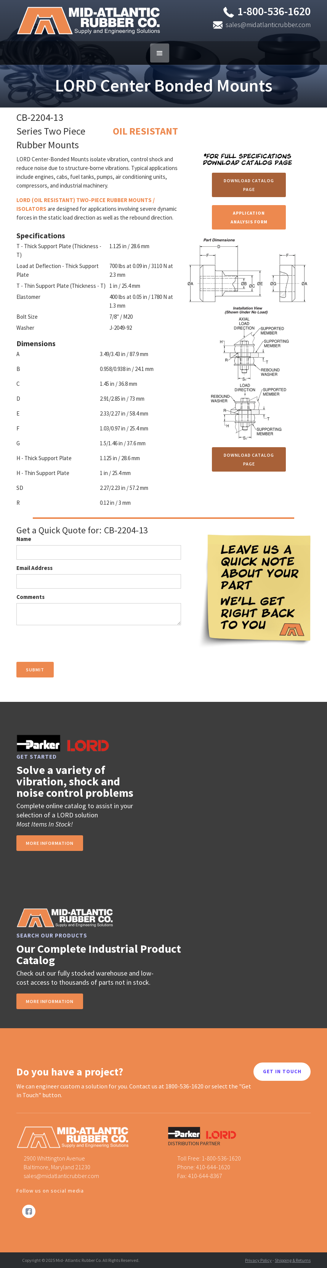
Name (23, 539)
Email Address (34, 567)
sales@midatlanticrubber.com (268, 24)
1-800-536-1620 (274, 11)
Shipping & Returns (293, 1260)
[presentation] (74, 644)
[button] (159, 53)
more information (50, 843)
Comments (30, 596)
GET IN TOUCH (282, 1071)
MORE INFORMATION (50, 1001)
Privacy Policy (258, 1260)
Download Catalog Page (249, 185)
